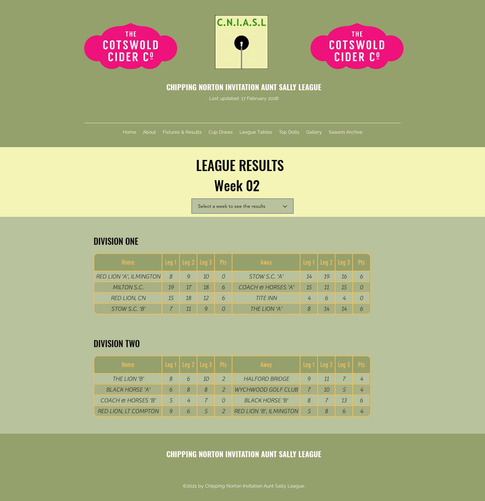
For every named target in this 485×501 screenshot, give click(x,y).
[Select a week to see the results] (242, 206)
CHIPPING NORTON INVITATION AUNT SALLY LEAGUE (243, 86)
